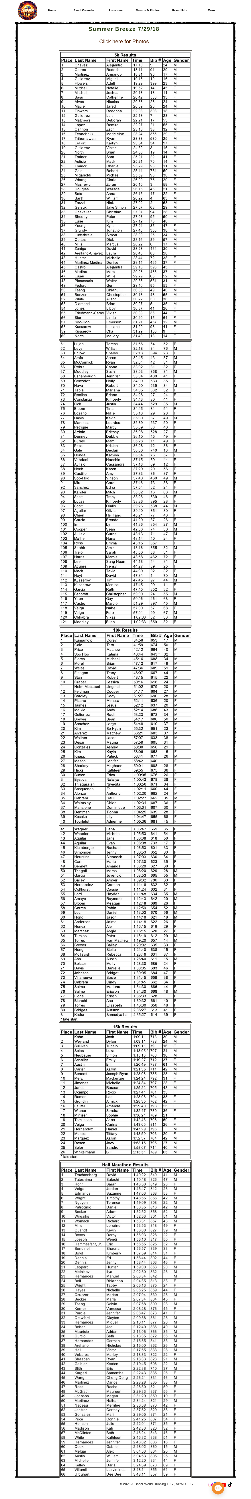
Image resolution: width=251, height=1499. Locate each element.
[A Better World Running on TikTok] (230, 1485)
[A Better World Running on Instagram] (211, 1485)
